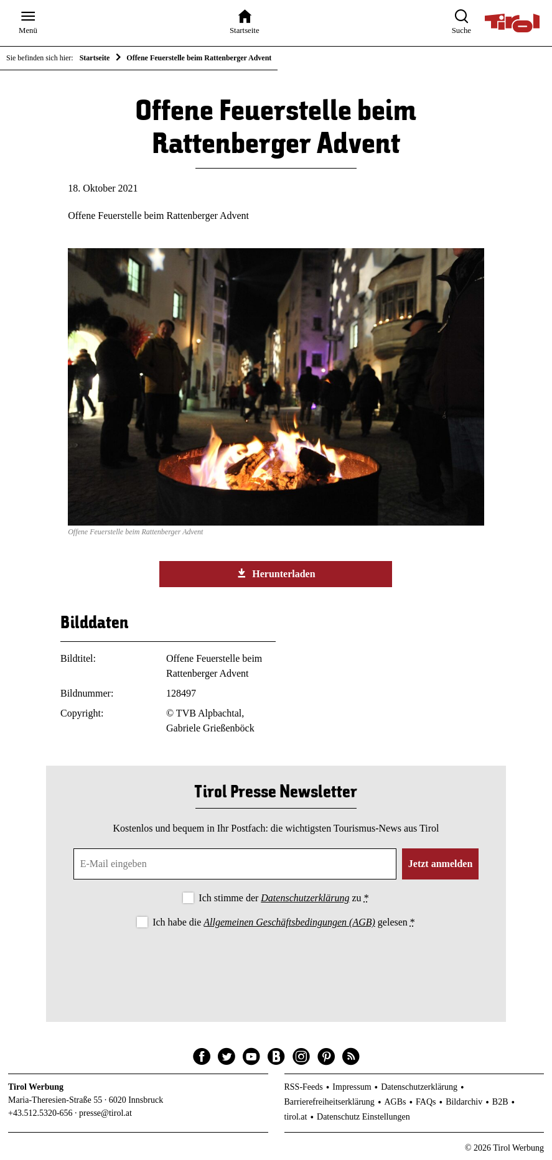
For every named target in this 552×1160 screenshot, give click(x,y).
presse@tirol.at (105, 1113)
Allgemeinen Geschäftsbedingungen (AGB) (289, 922)
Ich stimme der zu (283, 898)
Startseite (95, 57)
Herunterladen (275, 573)
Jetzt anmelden (440, 863)
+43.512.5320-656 (40, 1113)
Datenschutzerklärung (305, 898)
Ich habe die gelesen (283, 922)
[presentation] (275, 964)
